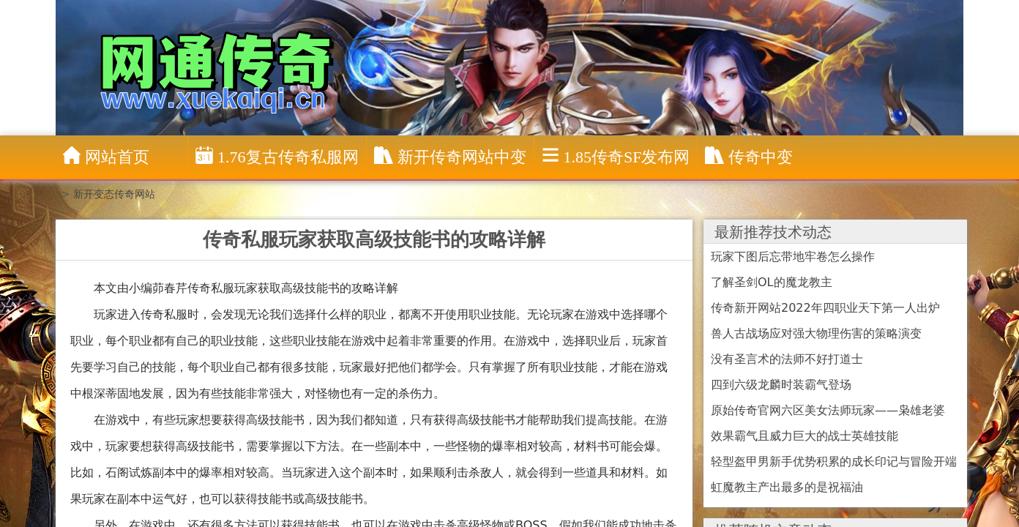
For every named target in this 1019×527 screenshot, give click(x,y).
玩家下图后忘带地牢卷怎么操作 (793, 257)
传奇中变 (749, 156)
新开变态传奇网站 (114, 194)
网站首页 (106, 156)
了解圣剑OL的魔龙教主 (771, 282)
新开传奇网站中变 (450, 156)
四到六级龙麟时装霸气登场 (781, 385)
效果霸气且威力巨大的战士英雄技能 (804, 436)
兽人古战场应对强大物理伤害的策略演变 (816, 333)
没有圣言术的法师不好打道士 (787, 359)
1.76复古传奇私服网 (277, 156)
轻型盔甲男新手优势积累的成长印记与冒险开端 (834, 461)
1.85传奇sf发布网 (616, 156)
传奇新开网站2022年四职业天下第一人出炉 (825, 308)
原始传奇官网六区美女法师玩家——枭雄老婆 (828, 410)
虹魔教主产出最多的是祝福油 (787, 487)
